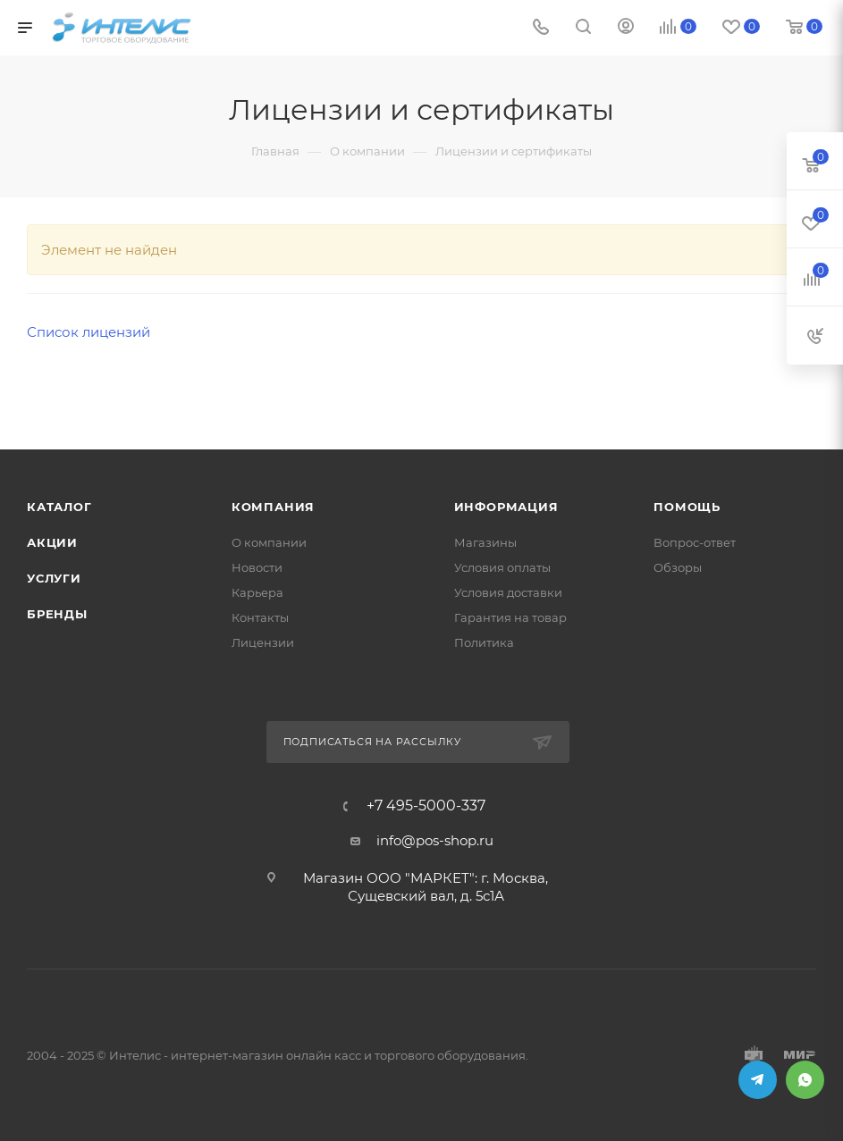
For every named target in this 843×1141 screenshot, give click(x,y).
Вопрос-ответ (694, 542)
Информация (506, 506)
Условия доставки (508, 592)
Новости (257, 567)
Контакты (260, 617)
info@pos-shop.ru (434, 840)
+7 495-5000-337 (426, 806)
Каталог (59, 506)
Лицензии (263, 642)
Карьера (257, 592)
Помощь (687, 506)
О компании (269, 542)
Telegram (757, 1080)
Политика (484, 642)
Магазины (485, 542)
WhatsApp (805, 1080)
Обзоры (677, 567)
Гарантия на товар (510, 617)
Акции (52, 542)
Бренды (57, 614)
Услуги (54, 578)
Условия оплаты (502, 567)
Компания (273, 506)
